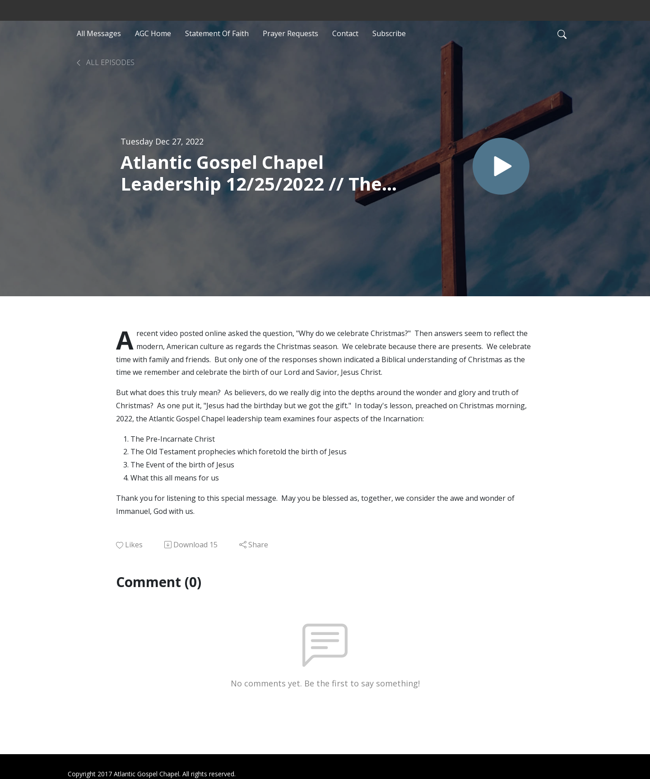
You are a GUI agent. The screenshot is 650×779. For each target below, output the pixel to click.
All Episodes (105, 62)
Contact (345, 33)
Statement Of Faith (217, 33)
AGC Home (153, 33)
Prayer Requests (290, 33)
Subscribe (389, 33)
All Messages (99, 33)
